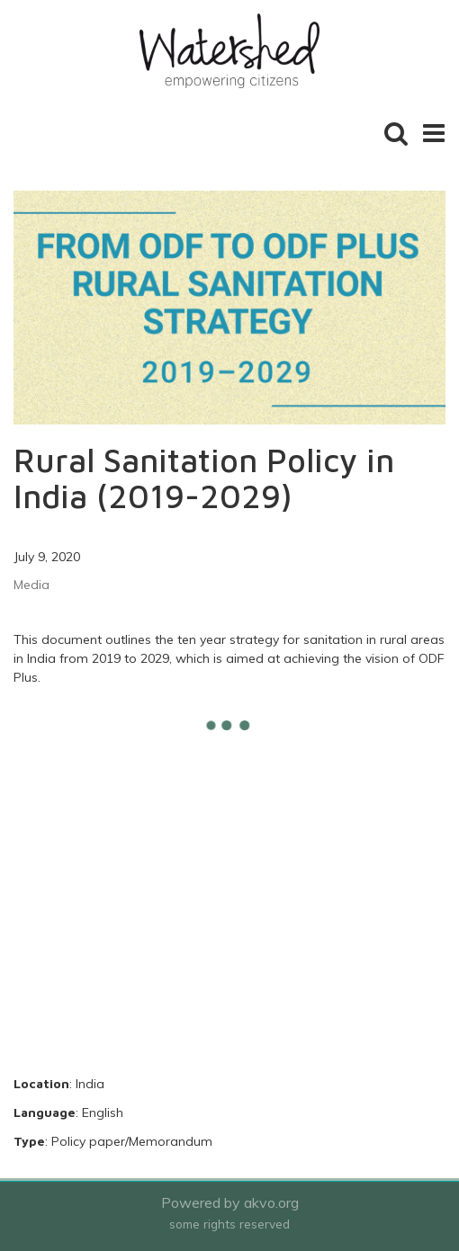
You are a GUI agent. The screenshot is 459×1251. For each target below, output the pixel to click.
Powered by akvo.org (230, 1202)
